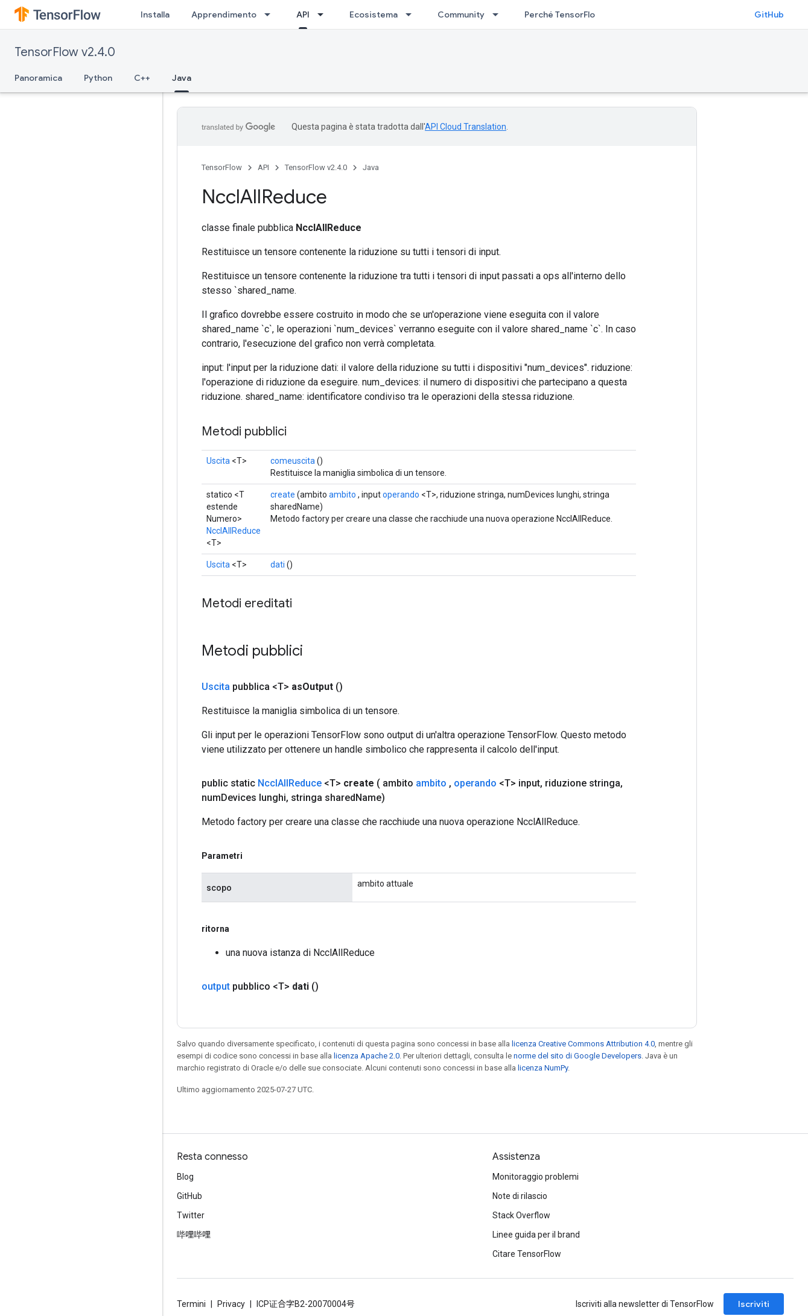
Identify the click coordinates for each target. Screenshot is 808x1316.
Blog (185, 1177)
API (263, 167)
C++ (142, 77)
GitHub (769, 14)
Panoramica (38, 77)
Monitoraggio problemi (535, 1177)
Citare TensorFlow (526, 1254)
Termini (191, 1304)
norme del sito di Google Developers (577, 1055)
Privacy (231, 1304)
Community (461, 14)
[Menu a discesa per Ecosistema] (412, 14)
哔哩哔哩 (194, 1234)
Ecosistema (373, 14)
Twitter (191, 1215)
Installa (155, 14)
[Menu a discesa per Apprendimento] (270, 14)
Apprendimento (223, 14)
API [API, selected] (303, 14)
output (216, 986)
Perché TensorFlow (563, 14)
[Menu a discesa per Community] (499, 14)
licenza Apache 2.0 (366, 1055)
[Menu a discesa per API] (324, 14)
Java (371, 167)
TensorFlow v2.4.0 (64, 52)
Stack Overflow (521, 1215)
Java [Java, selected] (181, 77)
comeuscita (292, 461)
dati (277, 564)
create (282, 494)
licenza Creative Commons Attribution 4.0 (583, 1043)
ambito (342, 494)
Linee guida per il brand (536, 1234)
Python (98, 77)
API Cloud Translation (465, 126)
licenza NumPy (543, 1067)
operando (401, 494)
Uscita (218, 461)
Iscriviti (753, 1304)
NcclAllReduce (233, 531)
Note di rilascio (519, 1196)
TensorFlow (222, 167)
